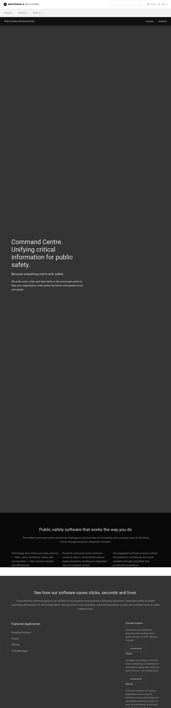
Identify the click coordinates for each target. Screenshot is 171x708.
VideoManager (19, 650)
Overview (149, 21)
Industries (24, 12)
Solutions (163, 21)
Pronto (15, 638)
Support (153, 4)
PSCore (15, 644)
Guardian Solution (21, 632)
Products (9, 12)
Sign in (164, 4)
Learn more (136, 649)
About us (38, 12)
